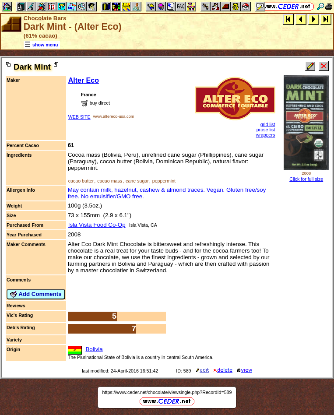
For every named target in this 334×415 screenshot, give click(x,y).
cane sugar (137, 180)
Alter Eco (83, 80)
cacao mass (109, 180)
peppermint (164, 180)
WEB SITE (79, 117)
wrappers (265, 134)
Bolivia (93, 349)
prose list (266, 129)
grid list (267, 124)
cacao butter (81, 180)
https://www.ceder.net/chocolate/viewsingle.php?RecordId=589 (167, 392)
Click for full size (306, 179)
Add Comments (36, 294)
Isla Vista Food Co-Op (97, 225)
